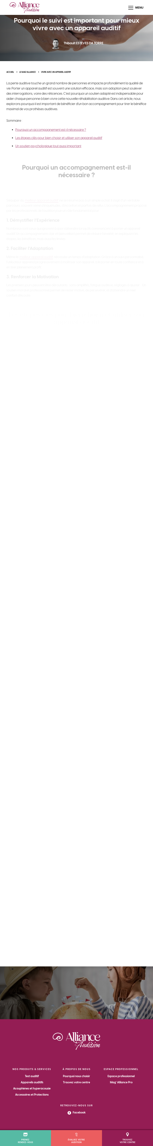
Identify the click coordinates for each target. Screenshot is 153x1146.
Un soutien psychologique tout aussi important (48, 154)
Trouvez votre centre (76, 1082)
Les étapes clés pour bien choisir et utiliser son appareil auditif (58, 146)
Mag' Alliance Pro (121, 1082)
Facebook (77, 1112)
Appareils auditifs (32, 1082)
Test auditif (32, 1076)
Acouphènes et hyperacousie (32, 1088)
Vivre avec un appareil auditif (56, 75)
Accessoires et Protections (32, 1094)
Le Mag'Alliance (27, 75)
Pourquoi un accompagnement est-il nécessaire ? (50, 138)
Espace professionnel (121, 1076)
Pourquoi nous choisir (76, 1076)
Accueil (10, 75)
